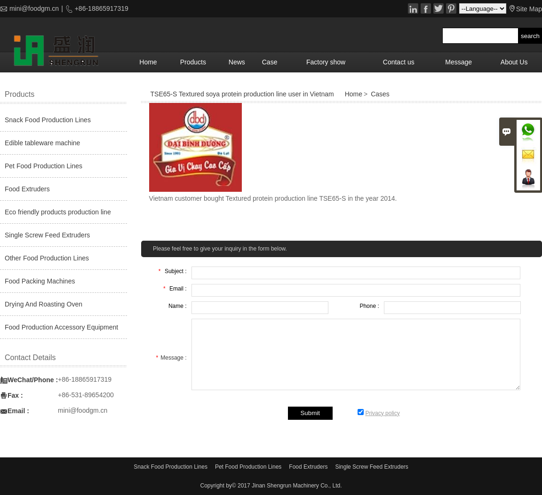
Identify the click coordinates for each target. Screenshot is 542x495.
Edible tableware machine (42, 143)
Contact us (398, 62)
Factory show (325, 62)
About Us (514, 62)
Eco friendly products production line (58, 212)
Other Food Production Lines (47, 258)
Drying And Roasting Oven (43, 304)
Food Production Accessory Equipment (61, 327)
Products (193, 62)
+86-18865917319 (100, 8)
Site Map (529, 9)
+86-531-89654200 (86, 395)
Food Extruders (27, 189)
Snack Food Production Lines (48, 120)
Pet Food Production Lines (43, 166)
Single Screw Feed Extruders (47, 235)
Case (270, 62)
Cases (380, 94)
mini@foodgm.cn (34, 8)
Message (458, 62)
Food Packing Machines (40, 281)
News (237, 62)
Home (148, 62)
